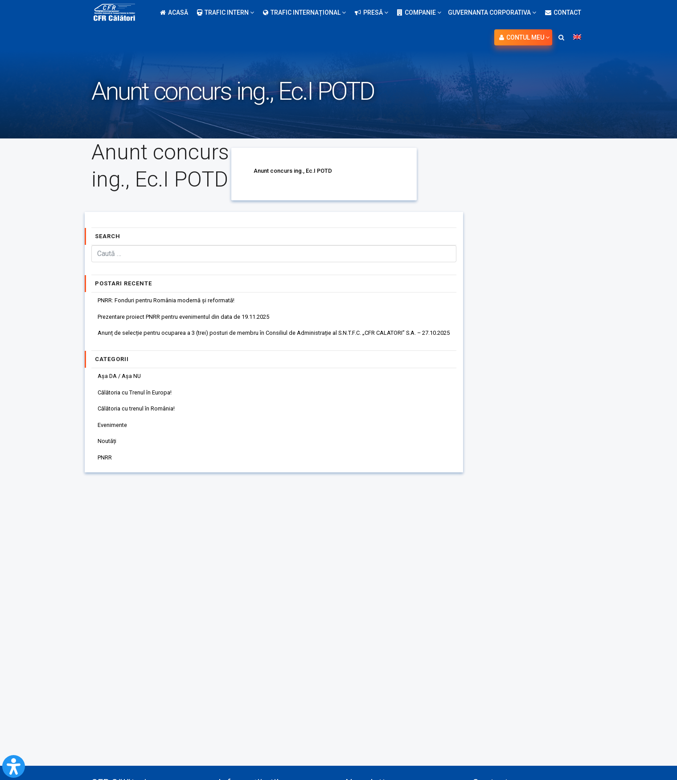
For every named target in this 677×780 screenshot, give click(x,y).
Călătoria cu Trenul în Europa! (139, 398)
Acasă (174, 12)
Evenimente (115, 434)
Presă (371, 12)
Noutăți (108, 452)
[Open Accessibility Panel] (13, 766)
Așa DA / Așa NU (121, 381)
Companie (419, 12)
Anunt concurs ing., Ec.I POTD (296, 170)
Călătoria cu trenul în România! (141, 416)
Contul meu (524, 37)
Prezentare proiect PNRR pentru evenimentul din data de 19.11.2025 (194, 318)
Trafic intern (225, 12)
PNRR (106, 470)
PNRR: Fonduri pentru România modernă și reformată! (174, 301)
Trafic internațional (304, 12)
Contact (563, 12)
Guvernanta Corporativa (492, 12)
